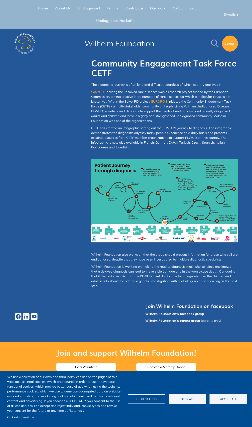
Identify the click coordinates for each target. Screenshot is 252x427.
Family (112, 8)
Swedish (231, 14)
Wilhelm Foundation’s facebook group (174, 313)
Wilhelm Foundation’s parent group (172, 320)
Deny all (187, 399)
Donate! (230, 43)
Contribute (134, 8)
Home (43, 8)
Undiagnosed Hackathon (117, 20)
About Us (63, 8)
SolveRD (98, 92)
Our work (157, 8)
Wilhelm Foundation (120, 43)
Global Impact (184, 8)
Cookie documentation (21, 417)
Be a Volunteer (86, 367)
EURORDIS (159, 101)
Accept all (228, 399)
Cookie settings (146, 399)
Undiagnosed (89, 8)
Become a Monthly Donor (166, 367)
